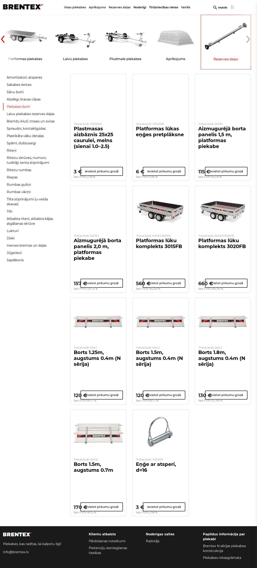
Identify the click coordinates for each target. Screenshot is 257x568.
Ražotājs (152, 541)
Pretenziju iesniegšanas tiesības (108, 550)
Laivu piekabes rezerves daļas (30, 114)
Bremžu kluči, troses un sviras (31, 121)
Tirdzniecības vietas (163, 7)
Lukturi (12, 231)
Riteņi (11, 150)
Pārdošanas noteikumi (107, 541)
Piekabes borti (18, 107)
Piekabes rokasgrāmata (222, 558)
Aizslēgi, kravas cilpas (24, 99)
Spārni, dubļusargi (21, 143)
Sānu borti (15, 92)
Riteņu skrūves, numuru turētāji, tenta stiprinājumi (28, 160)
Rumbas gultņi (19, 185)
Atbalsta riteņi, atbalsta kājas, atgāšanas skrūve (30, 221)
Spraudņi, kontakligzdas (26, 129)
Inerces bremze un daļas (27, 245)
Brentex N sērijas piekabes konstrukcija (224, 548)
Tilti (9, 211)
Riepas (12, 177)
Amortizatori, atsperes (24, 77)
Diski (11, 238)
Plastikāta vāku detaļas (25, 136)
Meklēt (222, 7)
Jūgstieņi (14, 253)
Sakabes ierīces (19, 85)
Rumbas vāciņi (19, 192)
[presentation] (10, 40)
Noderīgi (139, 7)
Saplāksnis (15, 260)
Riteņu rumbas (19, 170)
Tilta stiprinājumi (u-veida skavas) (27, 201)
